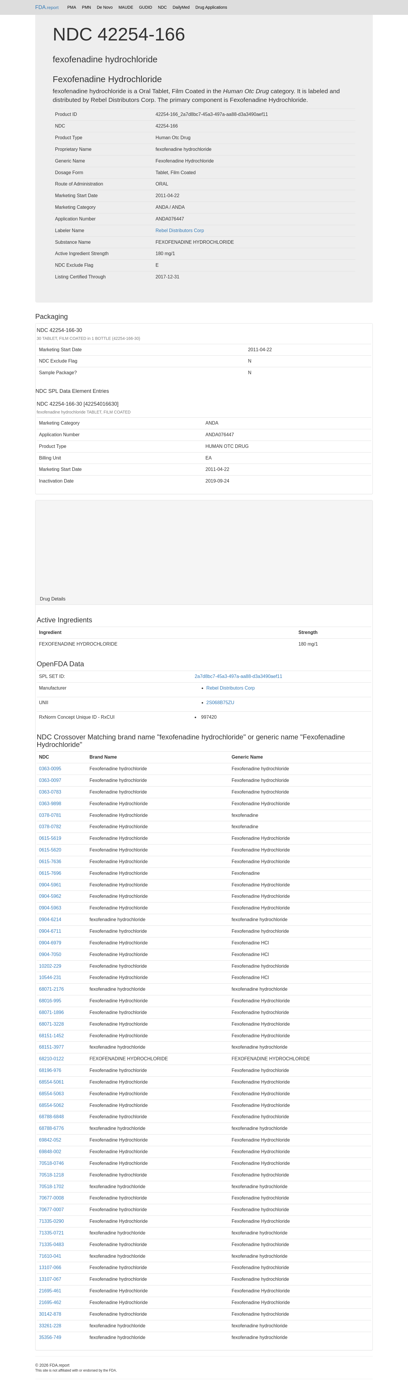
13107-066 (50, 1267)
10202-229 (50, 966)
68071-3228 (51, 1024)
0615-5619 (50, 838)
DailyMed (181, 7)
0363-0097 (50, 780)
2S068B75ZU (220, 702)
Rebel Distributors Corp (180, 230)
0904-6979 (50, 942)
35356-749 (50, 1337)
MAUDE (125, 7)
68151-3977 (51, 1047)
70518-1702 (51, 1186)
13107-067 (50, 1279)
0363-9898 (50, 803)
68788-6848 (51, 1116)
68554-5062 (51, 1105)
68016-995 (50, 1000)
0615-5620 (50, 849)
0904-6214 (50, 919)
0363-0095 (50, 768)
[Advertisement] (204, 547)
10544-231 (50, 977)
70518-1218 (51, 1174)
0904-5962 (50, 896)
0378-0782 (50, 826)
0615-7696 (50, 873)
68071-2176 (51, 989)
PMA (71, 7)
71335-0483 (51, 1244)
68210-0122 (51, 1058)
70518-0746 (51, 1163)
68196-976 (50, 1070)
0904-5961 (50, 884)
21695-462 (50, 1302)
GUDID (145, 7)
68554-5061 (51, 1082)
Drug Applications (211, 7)
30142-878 (50, 1314)
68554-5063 (51, 1093)
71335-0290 (51, 1221)
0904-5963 (50, 907)
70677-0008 (51, 1197)
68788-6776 (51, 1128)
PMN (86, 7)
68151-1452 (51, 1035)
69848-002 (50, 1151)
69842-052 (50, 1139)
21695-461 (50, 1290)
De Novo (105, 7)
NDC (162, 7)
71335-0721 (51, 1232)
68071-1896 (51, 1012)
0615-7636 (50, 861)
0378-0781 (50, 815)
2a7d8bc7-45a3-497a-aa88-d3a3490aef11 (238, 676)
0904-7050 (50, 954)
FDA (46, 7)
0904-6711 (50, 931)
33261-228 (50, 1325)
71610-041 (50, 1256)
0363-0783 (50, 791)
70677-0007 (51, 1209)
